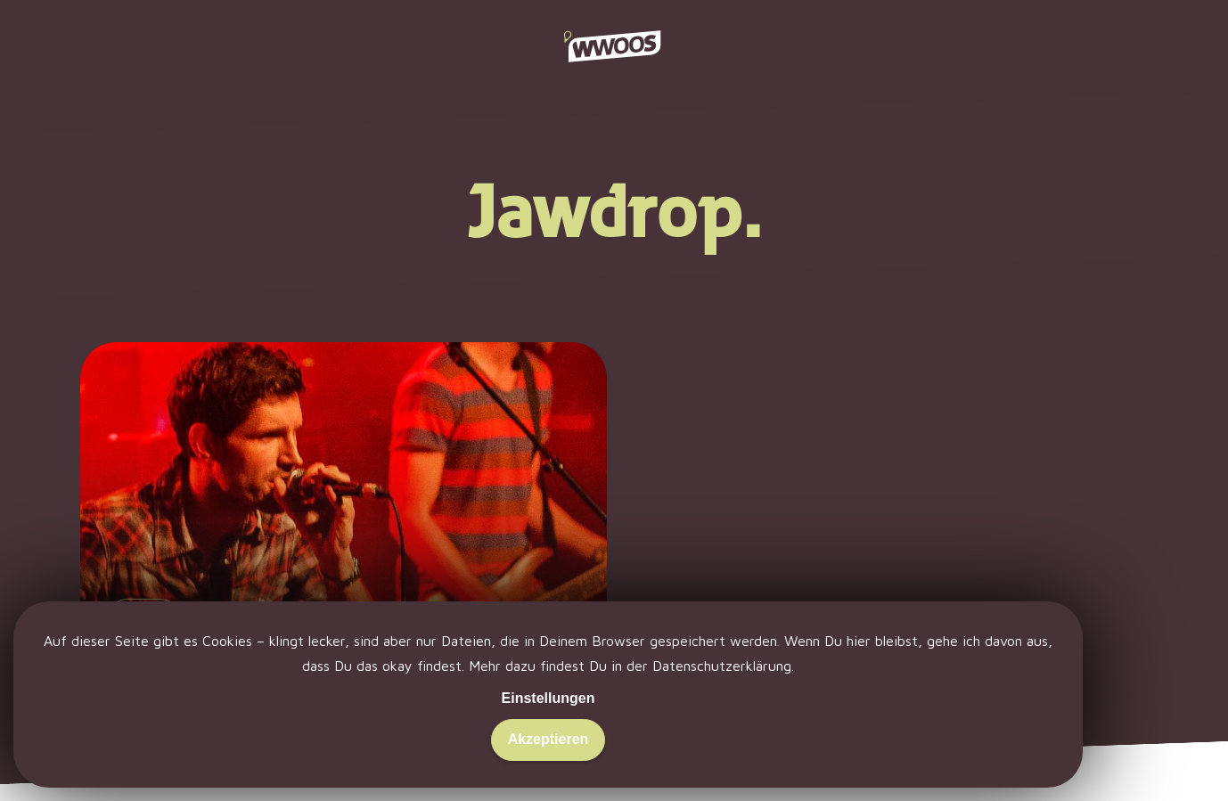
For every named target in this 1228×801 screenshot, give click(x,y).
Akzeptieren (548, 739)
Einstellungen (548, 698)
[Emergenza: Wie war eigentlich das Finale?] (343, 542)
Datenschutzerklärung (721, 666)
